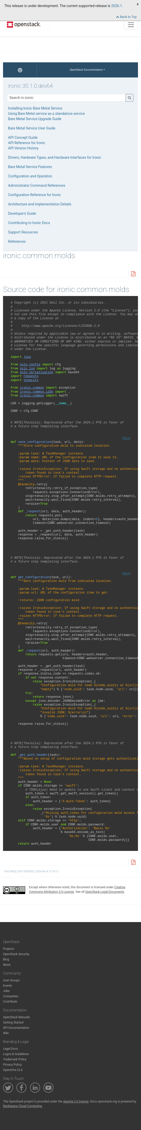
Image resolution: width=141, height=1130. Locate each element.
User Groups (11, 980)
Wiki (6, 1033)
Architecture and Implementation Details (39, 204)
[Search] (66, 98)
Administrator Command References (36, 185)
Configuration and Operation (30, 176)
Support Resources (23, 232)
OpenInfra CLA (13, 1070)
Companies (10, 996)
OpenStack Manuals (16, 1017)
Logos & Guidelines (16, 1054)
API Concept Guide (23, 138)
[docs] (126, 438)
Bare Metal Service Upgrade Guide (34, 119)
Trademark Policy (14, 1059)
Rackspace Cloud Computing (22, 1106)
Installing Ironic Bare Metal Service (35, 108)
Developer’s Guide (22, 213)
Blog (6, 959)
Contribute (10, 1001)
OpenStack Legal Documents (104, 892)
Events (7, 985)
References (17, 241)
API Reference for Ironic (26, 143)
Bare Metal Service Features (30, 167)
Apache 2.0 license (76, 1101)
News (7, 964)
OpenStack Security (16, 954)
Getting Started (13, 1022)
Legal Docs (10, 1049)
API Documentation (16, 1028)
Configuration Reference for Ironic (34, 195)
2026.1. (117, 6)
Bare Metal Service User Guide (31, 128)
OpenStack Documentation (86, 69)
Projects (8, 949)
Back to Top (126, 17)
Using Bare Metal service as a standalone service (46, 114)
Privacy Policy (12, 1064)
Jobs (6, 991)
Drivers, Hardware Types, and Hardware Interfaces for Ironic (54, 157)
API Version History (23, 148)
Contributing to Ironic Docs (29, 223)
